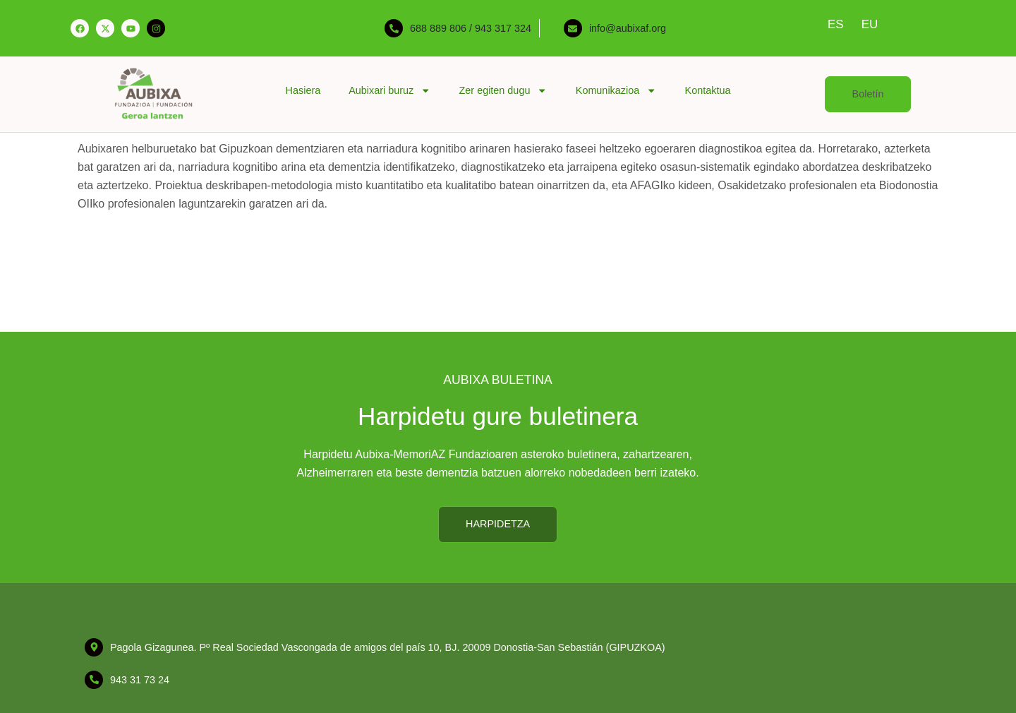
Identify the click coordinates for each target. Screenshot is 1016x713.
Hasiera (303, 90)
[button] (868, 94)
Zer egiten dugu (503, 90)
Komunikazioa (616, 90)
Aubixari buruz (389, 90)
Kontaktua (708, 90)
